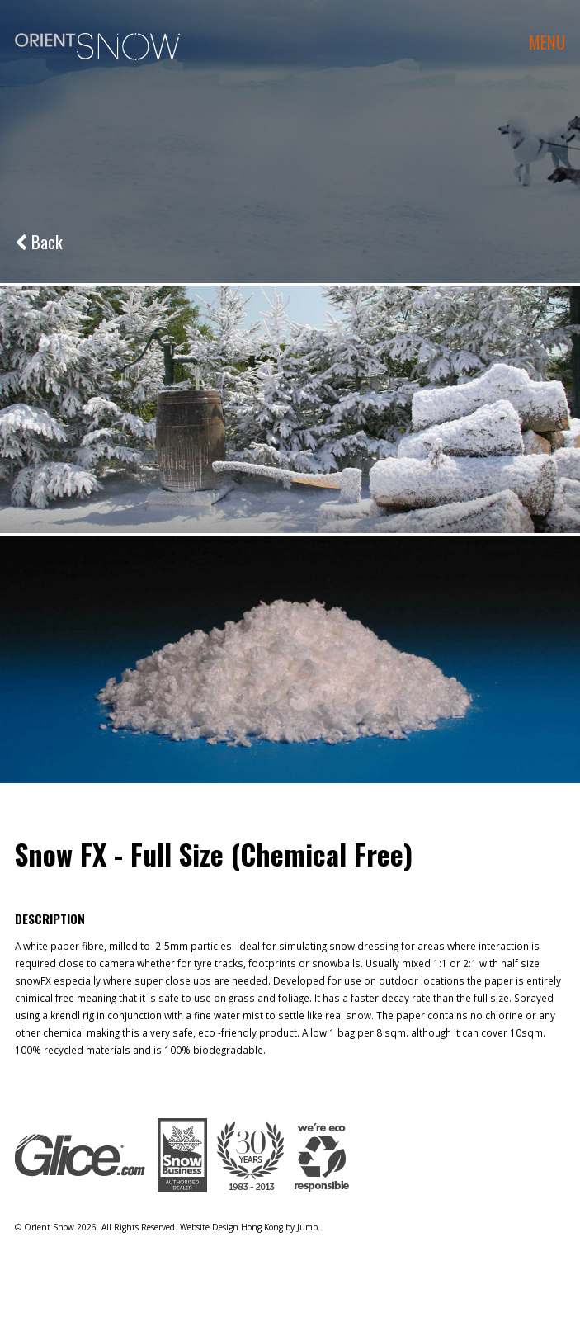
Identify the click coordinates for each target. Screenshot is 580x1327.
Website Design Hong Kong (231, 1227)
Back (39, 241)
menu (547, 41)
